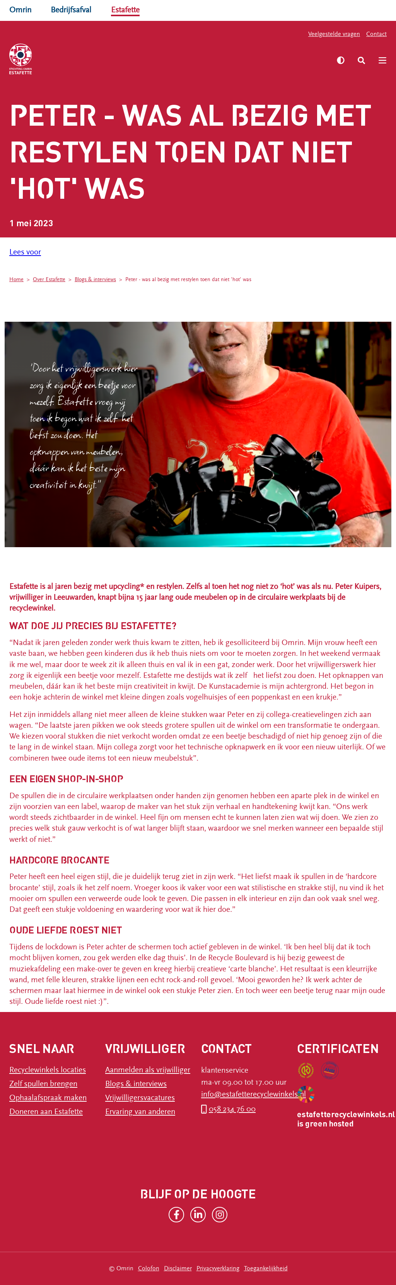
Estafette (125, 10)
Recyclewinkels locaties (47, 1070)
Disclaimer (178, 1268)
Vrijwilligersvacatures (140, 1097)
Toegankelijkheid (266, 1268)
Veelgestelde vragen (334, 34)
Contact (376, 34)
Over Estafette (49, 279)
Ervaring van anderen (140, 1111)
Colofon (148, 1268)
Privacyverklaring (217, 1268)
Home (16, 279)
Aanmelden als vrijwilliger (147, 1070)
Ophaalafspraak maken (48, 1097)
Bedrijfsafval (71, 10)
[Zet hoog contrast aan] (340, 60)
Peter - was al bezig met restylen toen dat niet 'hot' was (188, 279)
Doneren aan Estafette (46, 1111)
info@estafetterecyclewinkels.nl (253, 1094)
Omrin (20, 10)
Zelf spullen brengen (43, 1084)
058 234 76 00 (232, 1109)
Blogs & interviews (95, 279)
